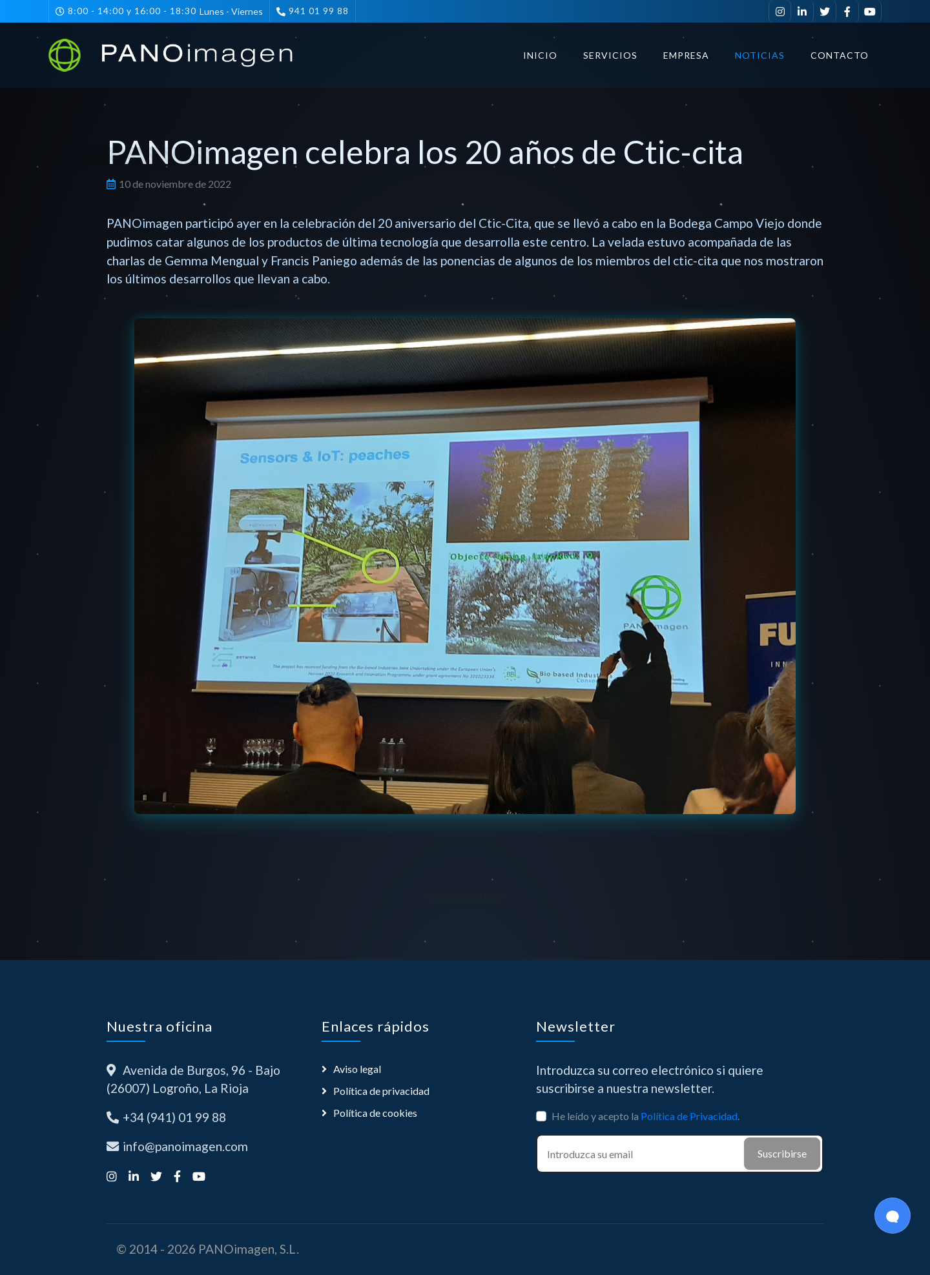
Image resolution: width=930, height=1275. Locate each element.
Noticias (760, 55)
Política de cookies (375, 1113)
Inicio (540, 55)
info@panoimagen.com (185, 1146)
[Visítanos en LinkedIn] (802, 11)
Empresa (686, 55)
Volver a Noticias (465, 896)
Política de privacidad (381, 1091)
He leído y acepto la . (645, 1116)
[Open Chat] (892, 1216)
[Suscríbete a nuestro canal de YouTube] (870, 11)
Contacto (840, 55)
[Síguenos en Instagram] (780, 11)
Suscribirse (782, 1153)
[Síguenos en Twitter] (825, 11)
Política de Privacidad (689, 1116)
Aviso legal (357, 1069)
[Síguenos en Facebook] (847, 11)
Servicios (610, 55)
